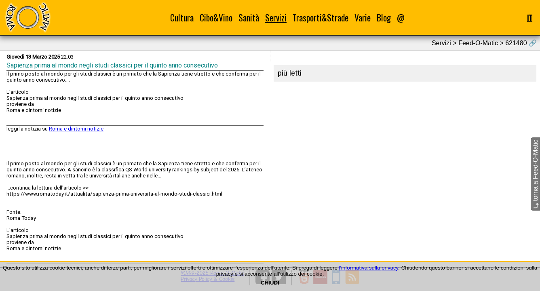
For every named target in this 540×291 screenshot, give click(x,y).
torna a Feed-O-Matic (535, 174)
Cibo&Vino (216, 17)
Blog (384, 17)
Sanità (248, 17)
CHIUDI (270, 283)
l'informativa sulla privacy (369, 268)
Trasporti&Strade (320, 17)
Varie (362, 17)
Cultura (182, 17)
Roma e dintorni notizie (76, 129)
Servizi (276, 17)
